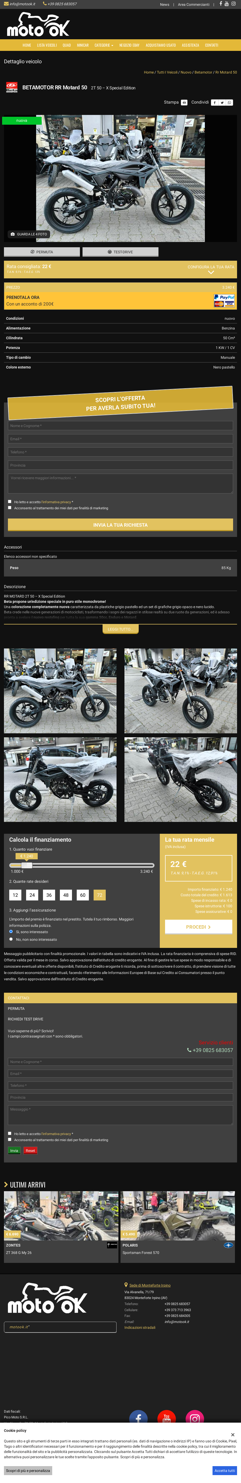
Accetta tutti (225, 1471)
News (164, 4)
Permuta (42, 252)
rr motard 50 (226, 72)
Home (27, 45)
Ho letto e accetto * (43, 502)
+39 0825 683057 (61, 4)
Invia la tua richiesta (120, 525)
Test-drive (120, 252)
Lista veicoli (47, 45)
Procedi (198, 927)
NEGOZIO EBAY (129, 45)
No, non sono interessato (36, 939)
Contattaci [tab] (18, 1006)
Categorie (104, 45)
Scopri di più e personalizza (28, 1471)
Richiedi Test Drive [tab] (25, 1027)
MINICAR (83, 45)
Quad (67, 45)
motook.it (18, 1334)
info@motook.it (22, 4)
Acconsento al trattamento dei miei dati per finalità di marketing (61, 508)
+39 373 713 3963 (178, 1318)
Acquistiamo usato (161, 45)
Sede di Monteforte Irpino (150, 1293)
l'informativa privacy (56, 502)
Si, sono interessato (32, 932)
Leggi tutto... (120, 629)
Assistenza (190, 45)
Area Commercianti (193, 4)
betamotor (203, 72)
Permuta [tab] (16, 1016)
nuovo (186, 72)
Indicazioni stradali (139, 1335)
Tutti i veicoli (167, 72)
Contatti (211, 45)
